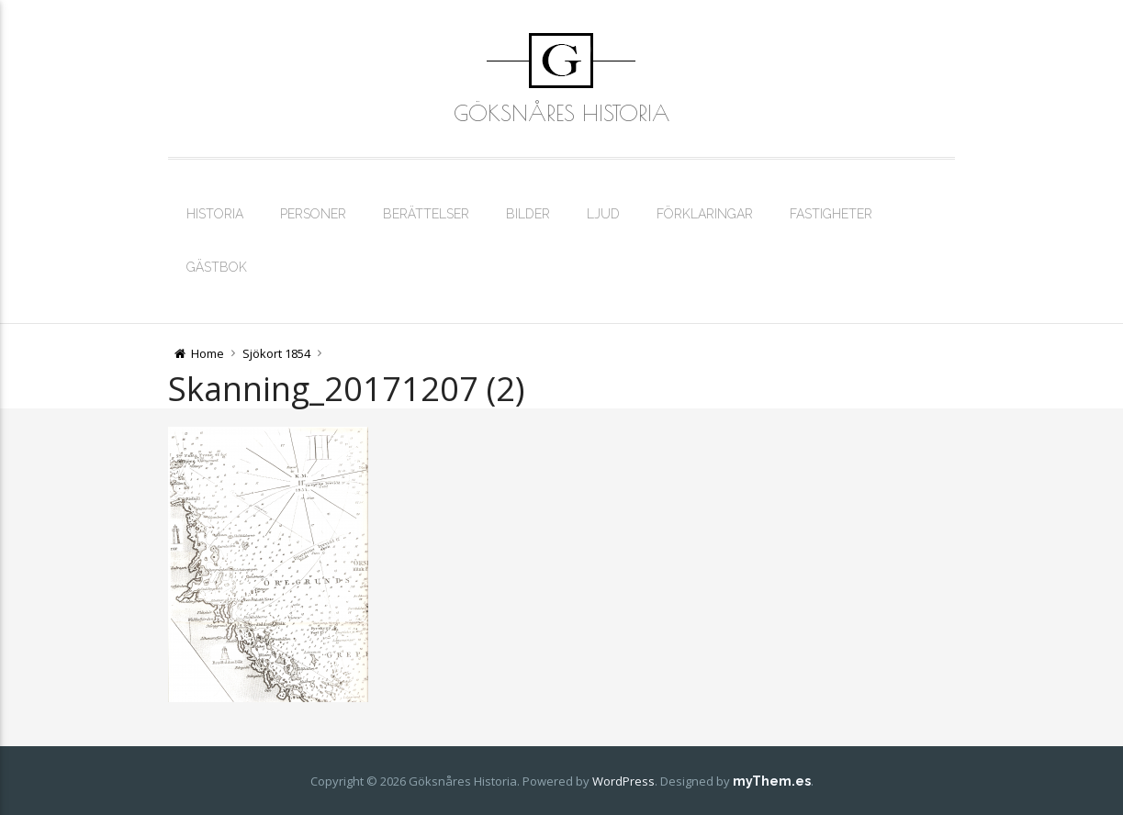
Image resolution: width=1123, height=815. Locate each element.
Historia (214, 214)
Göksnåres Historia (561, 113)
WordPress (623, 781)
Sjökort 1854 (276, 353)
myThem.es (772, 781)
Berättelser (426, 214)
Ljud (603, 214)
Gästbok (216, 267)
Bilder (528, 214)
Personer (313, 214)
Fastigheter (831, 214)
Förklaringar (705, 214)
